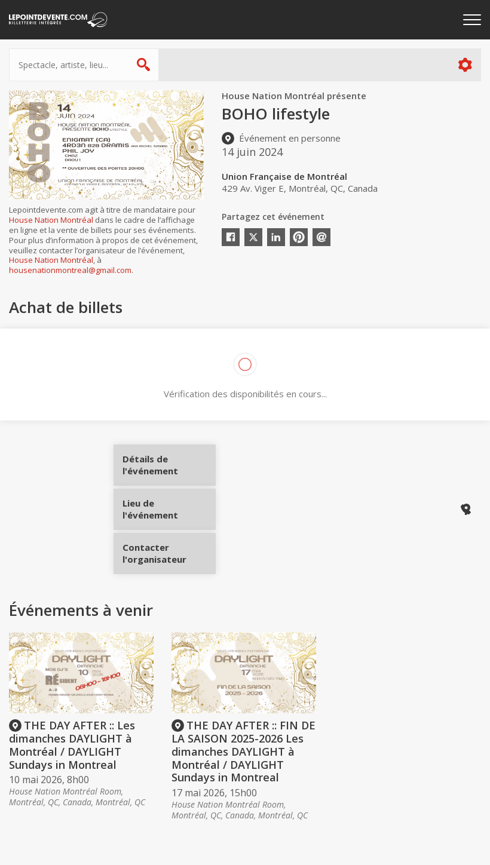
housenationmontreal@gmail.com (70, 270)
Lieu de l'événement (168, 509)
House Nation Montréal (51, 219)
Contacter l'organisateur (168, 549)
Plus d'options (464, 64)
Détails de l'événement (168, 469)
